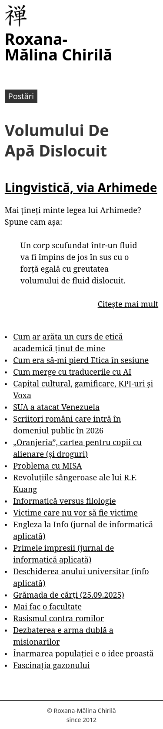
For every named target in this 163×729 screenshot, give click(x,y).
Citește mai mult (128, 304)
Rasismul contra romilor (58, 618)
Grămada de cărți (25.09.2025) (68, 594)
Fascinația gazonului (51, 665)
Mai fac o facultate (47, 606)
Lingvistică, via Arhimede (81, 187)
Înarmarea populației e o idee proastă (83, 653)
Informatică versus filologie (64, 501)
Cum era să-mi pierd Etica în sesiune (81, 360)
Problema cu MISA (47, 465)
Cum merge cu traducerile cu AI (72, 371)
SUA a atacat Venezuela (56, 407)
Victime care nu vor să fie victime (75, 512)
